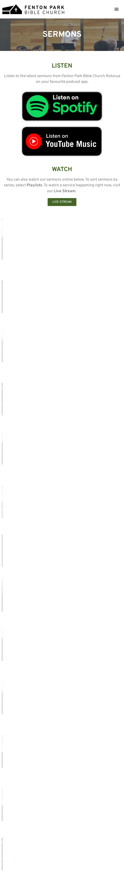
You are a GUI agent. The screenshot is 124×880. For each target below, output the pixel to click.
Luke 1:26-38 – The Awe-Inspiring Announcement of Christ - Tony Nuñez (91, 743)
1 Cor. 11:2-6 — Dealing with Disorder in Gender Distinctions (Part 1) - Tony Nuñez (89, 475)
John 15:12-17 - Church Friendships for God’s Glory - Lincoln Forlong (87, 688)
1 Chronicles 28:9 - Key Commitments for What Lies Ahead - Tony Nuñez (25, 688)
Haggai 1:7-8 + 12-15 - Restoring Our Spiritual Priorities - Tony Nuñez (90, 371)
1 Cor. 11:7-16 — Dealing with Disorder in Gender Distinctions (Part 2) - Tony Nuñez (27, 475)
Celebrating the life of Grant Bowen (31, 421)
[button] (116, 9)
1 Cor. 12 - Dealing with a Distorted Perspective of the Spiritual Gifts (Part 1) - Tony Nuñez (30, 262)
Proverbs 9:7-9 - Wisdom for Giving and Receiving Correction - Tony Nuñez (92, 634)
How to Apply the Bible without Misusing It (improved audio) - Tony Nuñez (27, 529)
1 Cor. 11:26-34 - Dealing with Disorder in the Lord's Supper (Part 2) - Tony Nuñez (30, 316)
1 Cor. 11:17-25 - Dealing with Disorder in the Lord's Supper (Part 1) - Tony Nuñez (30, 371)
